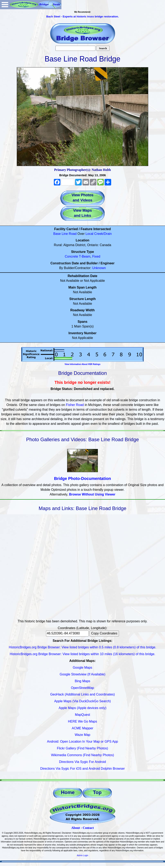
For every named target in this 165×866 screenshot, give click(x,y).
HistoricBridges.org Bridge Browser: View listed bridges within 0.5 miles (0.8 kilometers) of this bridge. (82, 647)
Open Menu (5, 4)
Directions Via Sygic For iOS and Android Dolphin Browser (82, 768)
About (75, 828)
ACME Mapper (82, 728)
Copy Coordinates (104, 633)
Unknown (99, 268)
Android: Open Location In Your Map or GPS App (82, 741)
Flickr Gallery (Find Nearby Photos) (82, 748)
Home (68, 792)
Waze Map (82, 734)
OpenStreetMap (82, 688)
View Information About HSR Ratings (82, 364)
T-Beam (84, 256)
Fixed (96, 256)
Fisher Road (75, 405)
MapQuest (82, 714)
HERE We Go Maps (82, 721)
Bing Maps (82, 681)
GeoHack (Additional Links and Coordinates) (82, 694)
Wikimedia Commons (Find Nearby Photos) (82, 755)
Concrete (71, 256)
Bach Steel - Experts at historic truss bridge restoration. (82, 16)
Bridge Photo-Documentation (82, 478)
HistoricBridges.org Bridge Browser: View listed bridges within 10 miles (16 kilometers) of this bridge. (82, 654)
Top (97, 792)
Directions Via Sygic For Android (82, 762)
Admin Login (82, 855)
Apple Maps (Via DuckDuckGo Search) (82, 701)
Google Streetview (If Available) (82, 674)
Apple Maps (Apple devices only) (82, 708)
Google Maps (82, 667)
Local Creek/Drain (99, 233)
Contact (88, 828)
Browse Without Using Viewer (92, 494)
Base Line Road (65, 233)
